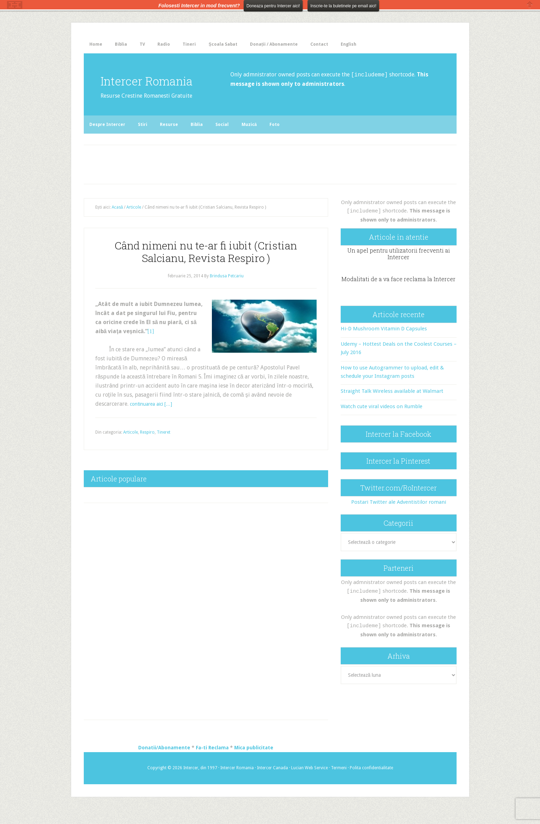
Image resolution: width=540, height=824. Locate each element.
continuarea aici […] (155, 420)
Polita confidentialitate (371, 784)
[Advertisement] (229, 178)
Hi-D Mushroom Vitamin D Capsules (384, 345)
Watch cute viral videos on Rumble (381, 422)
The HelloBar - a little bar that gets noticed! (14, 5)
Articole (130, 448)
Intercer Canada (272, 784)
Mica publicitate (253, 764)
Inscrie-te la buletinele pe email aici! (343, 5)
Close (530, 4)
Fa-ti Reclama (212, 764)
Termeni (339, 784)
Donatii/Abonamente (164, 764)
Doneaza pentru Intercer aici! (273, 5)
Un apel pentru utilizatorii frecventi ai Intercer (398, 269)
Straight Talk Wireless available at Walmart (392, 407)
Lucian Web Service (309, 784)
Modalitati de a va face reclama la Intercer (398, 295)
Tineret (163, 448)
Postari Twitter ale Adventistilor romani (398, 518)
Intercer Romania (137, 87)
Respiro (147, 448)
